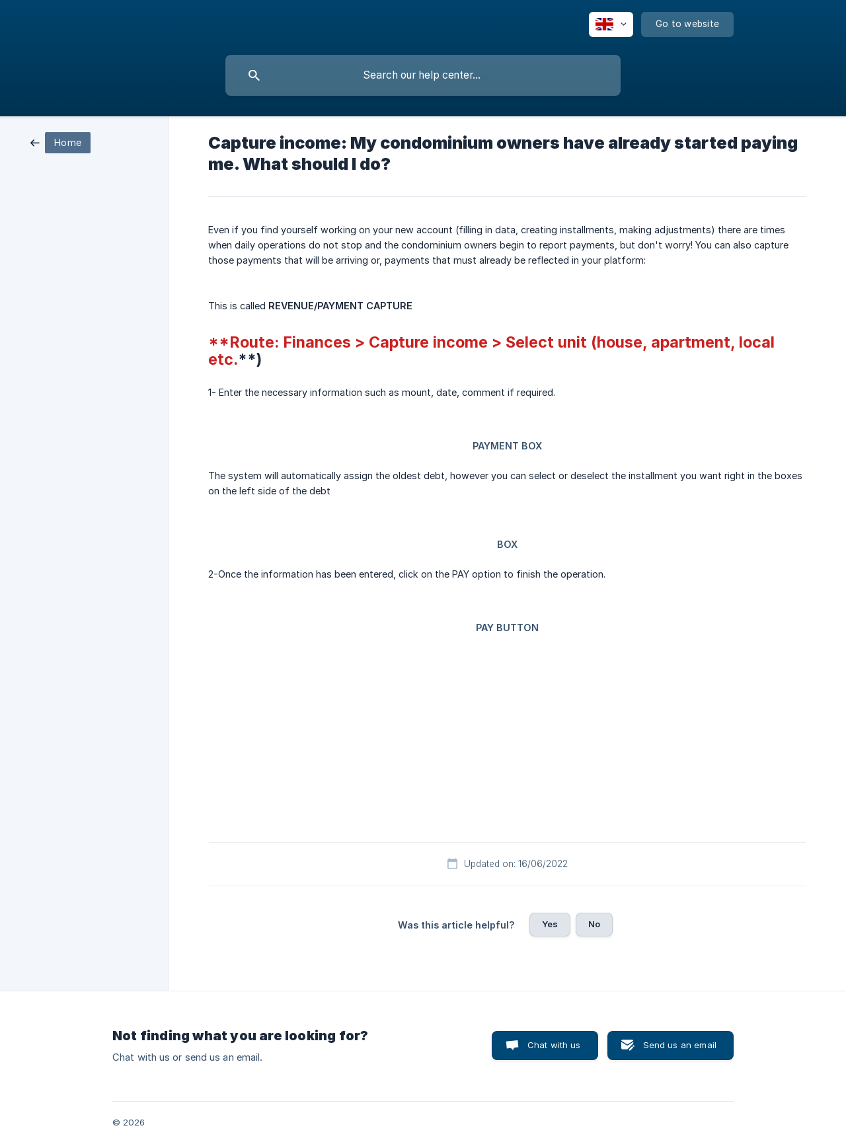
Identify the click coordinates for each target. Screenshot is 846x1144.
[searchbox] (423, 75)
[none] (611, 24)
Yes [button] (550, 924)
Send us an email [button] (679, 1045)
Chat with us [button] (554, 1045)
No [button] (594, 924)
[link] (60, 141)
